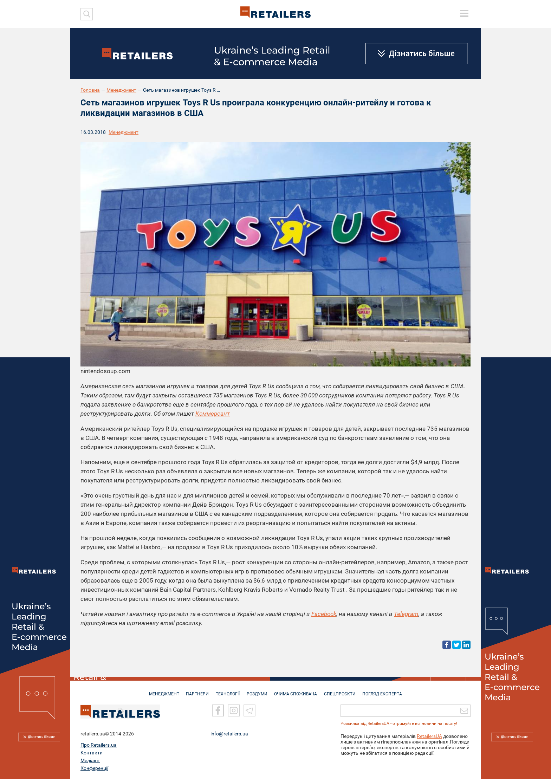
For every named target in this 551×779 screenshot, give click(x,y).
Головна (90, 90)
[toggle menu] (464, 13)
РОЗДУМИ (257, 690)
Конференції (94, 768)
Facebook (323, 613)
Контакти (91, 752)
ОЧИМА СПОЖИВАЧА (297, 690)
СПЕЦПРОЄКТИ (342, 690)
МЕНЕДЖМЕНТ (160, 690)
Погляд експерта (386, 690)
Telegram (406, 613)
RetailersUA (429, 736)
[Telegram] (249, 710)
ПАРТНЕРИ (195, 690)
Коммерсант (212, 413)
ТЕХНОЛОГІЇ (227, 690)
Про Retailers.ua (98, 745)
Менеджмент (121, 90)
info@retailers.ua (229, 733)
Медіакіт (90, 760)
